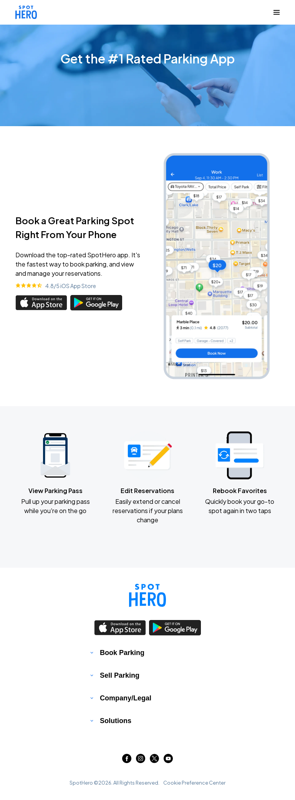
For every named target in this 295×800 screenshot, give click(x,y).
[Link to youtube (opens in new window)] (168, 761)
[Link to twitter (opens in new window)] (154, 761)
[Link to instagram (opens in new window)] (140, 761)
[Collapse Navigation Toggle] (276, 12)
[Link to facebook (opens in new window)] (126, 761)
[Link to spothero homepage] (147, 595)
